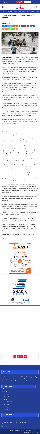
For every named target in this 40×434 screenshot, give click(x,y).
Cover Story (7, 397)
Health (6, 399)
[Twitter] (10, 26)
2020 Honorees (8, 401)
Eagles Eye (7, 394)
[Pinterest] (26, 26)
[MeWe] (32, 26)
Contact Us (7, 409)
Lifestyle (6, 407)
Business (6, 404)
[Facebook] (4, 26)
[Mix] (4, 29)
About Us (7, 391)
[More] (15, 29)
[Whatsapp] (10, 29)
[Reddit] (15, 26)
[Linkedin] (21, 26)
